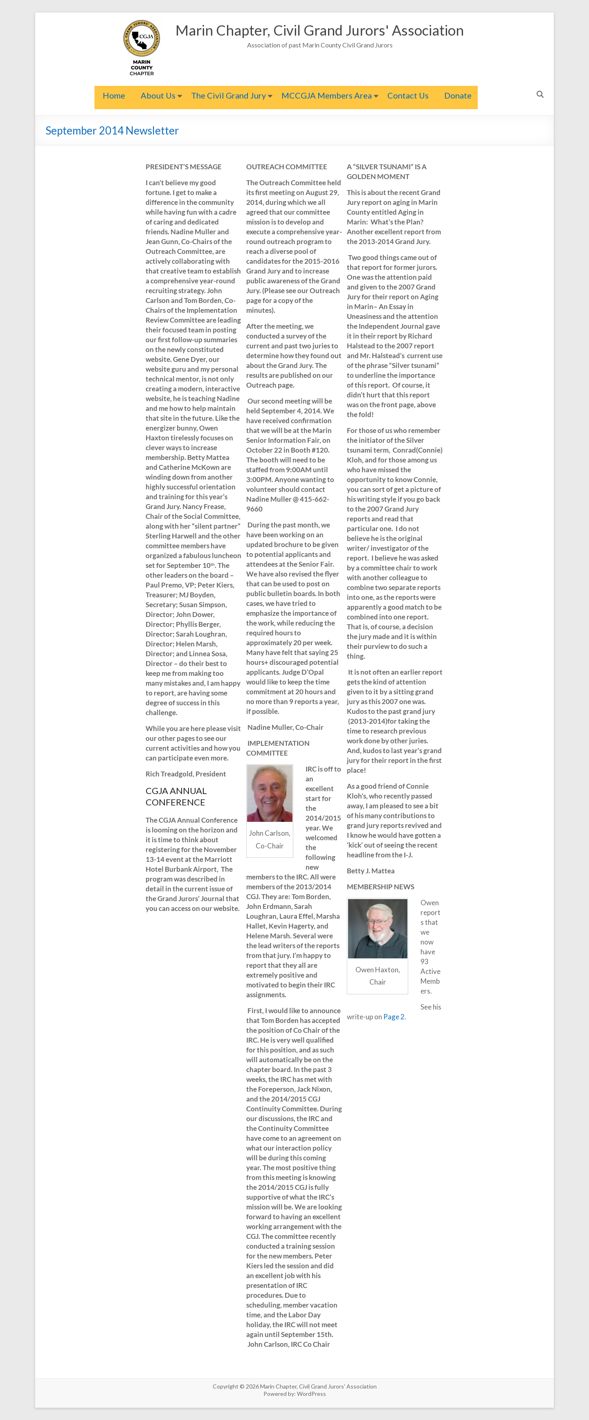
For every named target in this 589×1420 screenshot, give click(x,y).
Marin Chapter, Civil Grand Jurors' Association (319, 30)
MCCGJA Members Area (326, 95)
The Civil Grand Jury (228, 95)
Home (114, 95)
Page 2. (394, 1016)
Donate (458, 95)
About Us (158, 95)
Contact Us (408, 95)
